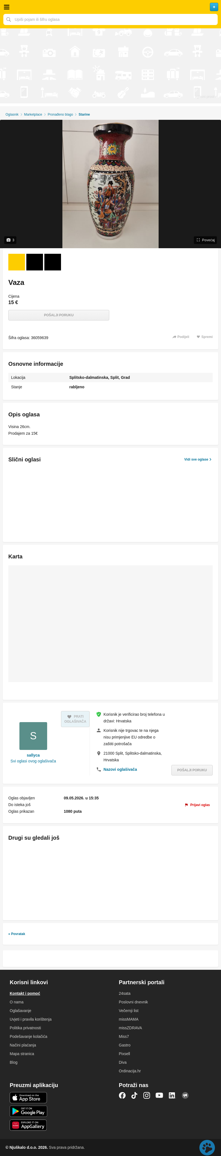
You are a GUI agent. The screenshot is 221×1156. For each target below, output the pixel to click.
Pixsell (124, 1053)
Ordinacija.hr (130, 1071)
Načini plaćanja (23, 1045)
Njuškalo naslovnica (110, 7)
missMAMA (129, 1019)
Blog (13, 1062)
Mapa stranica (22, 1053)
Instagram (146, 1095)
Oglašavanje (20, 1010)
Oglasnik (12, 114)
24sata (125, 993)
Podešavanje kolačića (28, 1036)
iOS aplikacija (28, 1097)
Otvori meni (6, 7)
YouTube (159, 1095)
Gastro (125, 1045)
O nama (17, 1002)
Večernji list (129, 1010)
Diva (123, 1062)
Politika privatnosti (25, 1028)
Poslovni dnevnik (133, 1002)
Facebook (122, 1095)
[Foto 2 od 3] (34, 262)
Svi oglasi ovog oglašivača (33, 761)
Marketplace (33, 114)
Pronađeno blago (60, 114)
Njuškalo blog (185, 1095)
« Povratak (16, 934)
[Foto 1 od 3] (16, 262)
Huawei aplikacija (28, 1125)
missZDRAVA (130, 1028)
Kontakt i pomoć (25, 993)
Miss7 (124, 1036)
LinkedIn (172, 1095)
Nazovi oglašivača (120, 769)
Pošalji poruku (59, 315)
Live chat (207, 1147)
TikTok (134, 1095)
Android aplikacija (28, 1111)
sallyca (33, 755)
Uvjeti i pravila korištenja (31, 1019)
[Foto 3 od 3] (52, 262)
